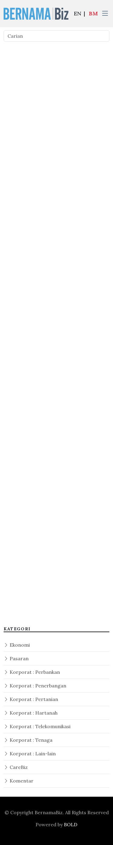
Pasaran (16, 658)
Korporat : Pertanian (31, 699)
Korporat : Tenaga (28, 740)
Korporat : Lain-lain (30, 754)
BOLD (70, 824)
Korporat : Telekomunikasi (37, 726)
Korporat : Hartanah (31, 713)
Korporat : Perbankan (32, 672)
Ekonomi (17, 645)
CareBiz (16, 767)
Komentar (18, 781)
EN (77, 13)
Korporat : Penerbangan (35, 686)
